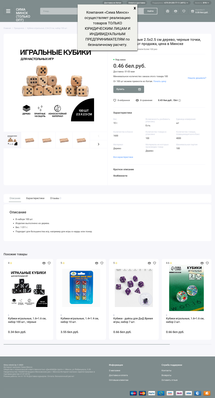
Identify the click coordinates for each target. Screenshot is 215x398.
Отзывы (55, 198)
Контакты (166, 370)
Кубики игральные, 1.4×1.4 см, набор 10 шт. (80, 320)
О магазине (114, 370)
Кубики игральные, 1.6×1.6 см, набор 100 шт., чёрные (27, 320)
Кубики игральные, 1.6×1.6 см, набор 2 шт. (185, 320)
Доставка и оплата (118, 375)
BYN (202, 3)
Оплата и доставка (136, 3)
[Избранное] (184, 11)
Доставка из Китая (112, 3)
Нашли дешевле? (197, 78)
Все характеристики (123, 157)
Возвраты (166, 375)
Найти (150, 11)
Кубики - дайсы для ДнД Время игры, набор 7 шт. (133, 320)
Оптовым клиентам (118, 380)
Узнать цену (159, 81)
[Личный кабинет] (167, 11)
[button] (98, 144)
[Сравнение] (176, 11)
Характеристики (35, 198)
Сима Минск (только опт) (23, 15)
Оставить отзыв (170, 380)
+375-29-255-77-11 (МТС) (170, 3)
